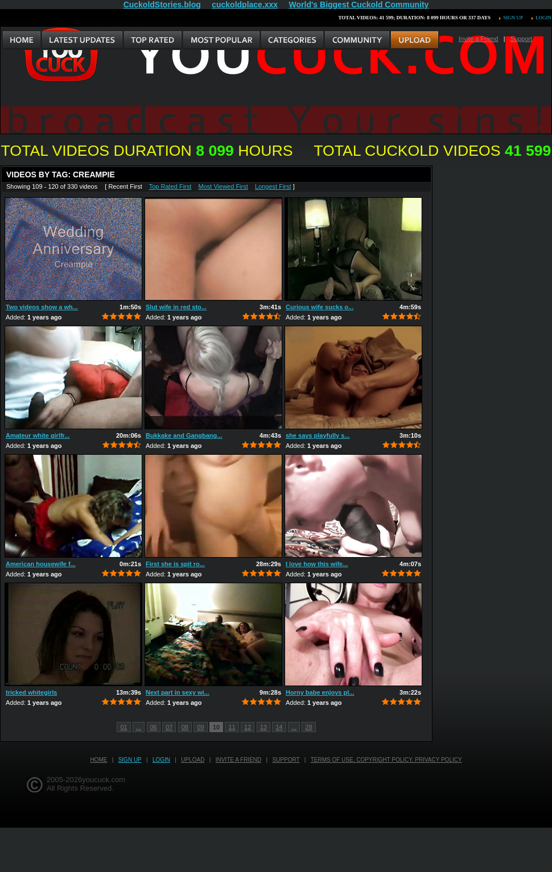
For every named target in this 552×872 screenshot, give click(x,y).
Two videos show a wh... (42, 307)
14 (278, 727)
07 (169, 727)
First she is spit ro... (175, 563)
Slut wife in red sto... (176, 307)
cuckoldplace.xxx (245, 4)
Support (521, 38)
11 (231, 727)
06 (153, 727)
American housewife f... (41, 563)
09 (200, 727)
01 (123, 727)
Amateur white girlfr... (37, 435)
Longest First (273, 186)
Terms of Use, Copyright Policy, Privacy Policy (386, 760)
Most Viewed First (223, 186)
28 (308, 727)
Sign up (512, 17)
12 (247, 727)
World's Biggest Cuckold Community (359, 4)
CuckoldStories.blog (162, 4)
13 (263, 727)
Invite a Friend (479, 38)
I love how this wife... (317, 563)
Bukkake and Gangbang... (184, 435)
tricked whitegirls (31, 692)
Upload (192, 760)
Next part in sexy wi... (177, 692)
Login (543, 17)
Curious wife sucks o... (319, 307)
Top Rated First (170, 186)
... (138, 727)
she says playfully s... (318, 435)
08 (185, 727)
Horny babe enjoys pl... (320, 692)
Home (98, 760)
